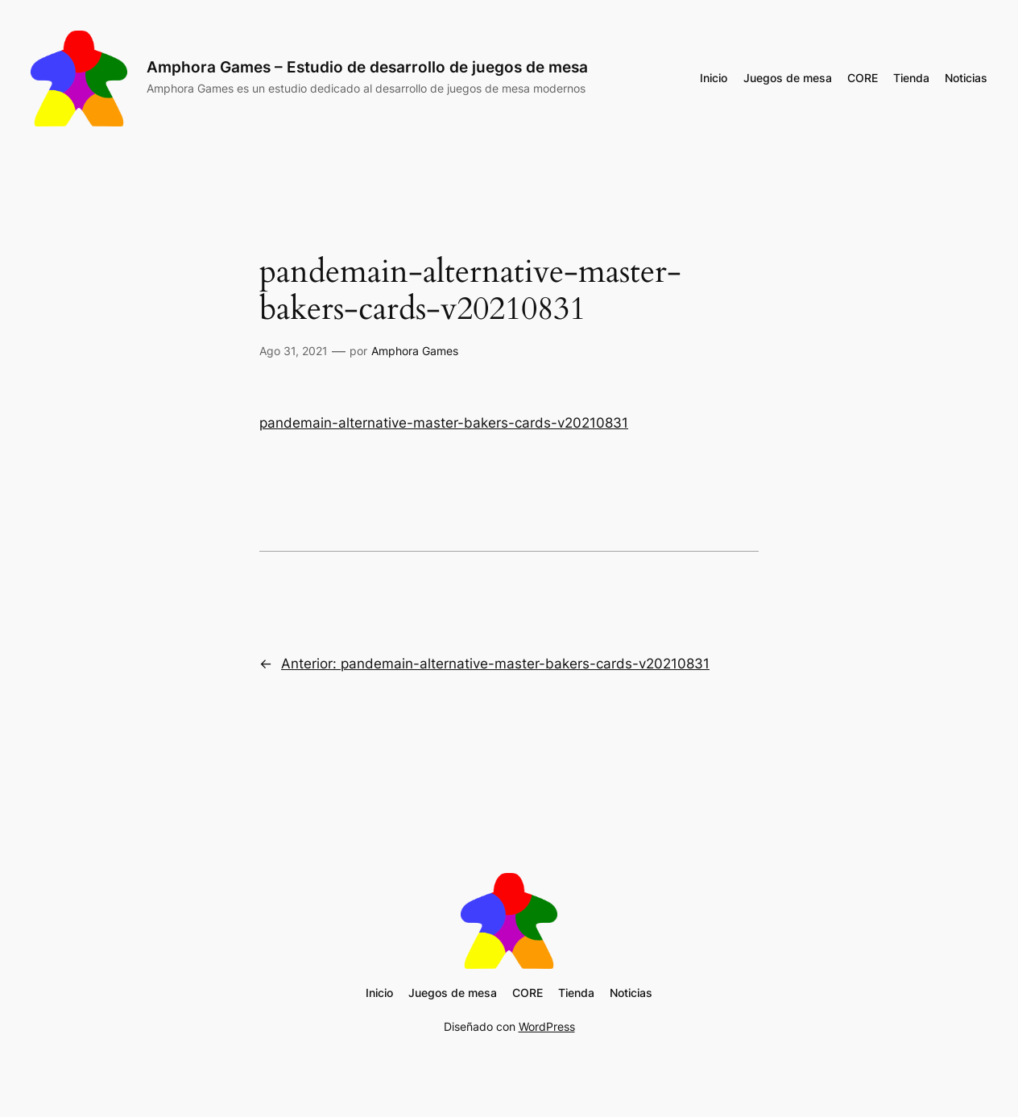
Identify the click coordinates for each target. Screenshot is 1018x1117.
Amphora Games (414, 351)
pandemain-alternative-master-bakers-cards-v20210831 (443, 423)
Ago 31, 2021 (293, 351)
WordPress (547, 1026)
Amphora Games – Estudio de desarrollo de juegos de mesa (367, 67)
